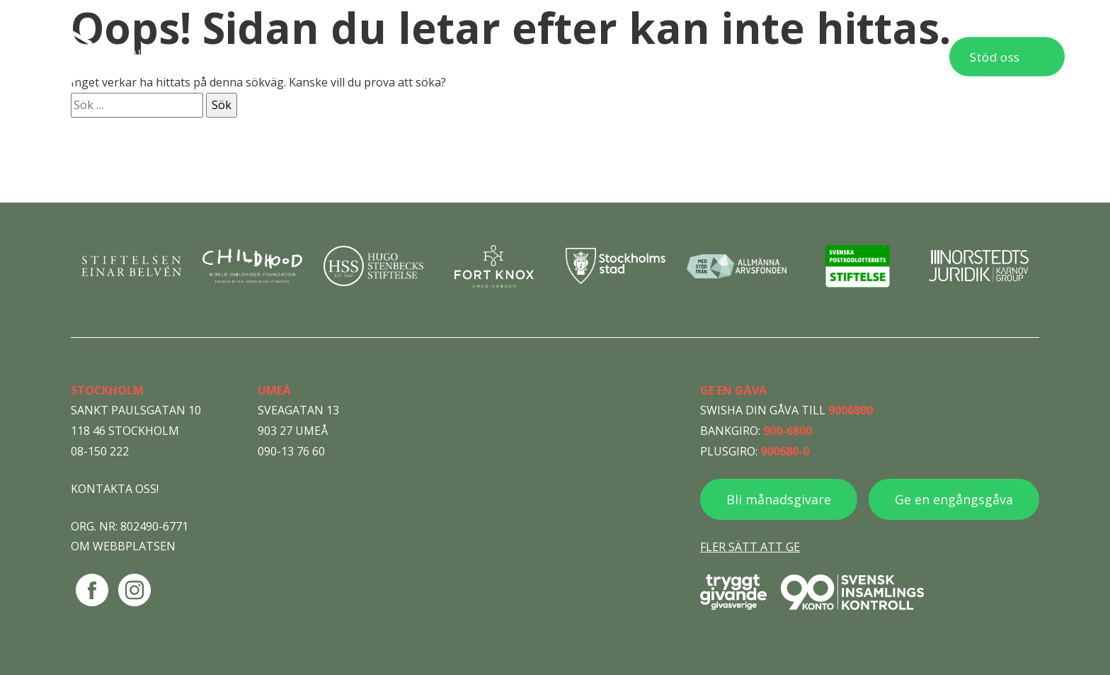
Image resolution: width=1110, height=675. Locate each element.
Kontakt (890, 56)
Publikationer (792, 56)
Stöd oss (995, 57)
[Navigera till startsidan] (141, 56)
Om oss (616, 56)
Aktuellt (695, 56)
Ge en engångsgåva (954, 499)
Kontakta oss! (115, 489)
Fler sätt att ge (750, 547)
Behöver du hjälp (417, 56)
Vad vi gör (530, 56)
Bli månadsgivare (778, 499)
